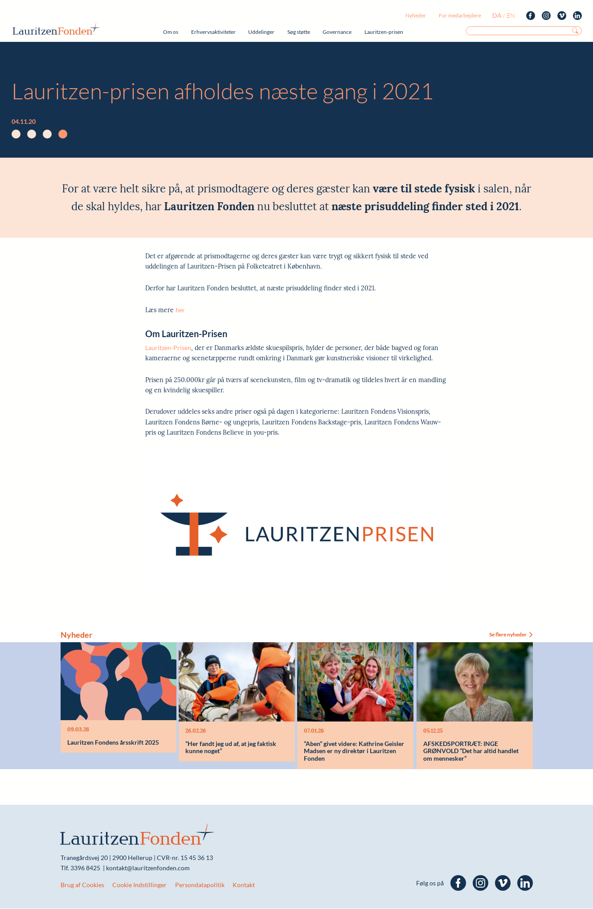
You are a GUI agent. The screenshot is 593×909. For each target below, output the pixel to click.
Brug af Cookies (82, 885)
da (497, 15)
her (180, 310)
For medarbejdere (460, 15)
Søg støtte (298, 32)
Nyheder (415, 15)
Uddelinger (261, 32)
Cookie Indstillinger (139, 885)
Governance (337, 32)
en (511, 15)
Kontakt (244, 885)
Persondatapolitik (200, 885)
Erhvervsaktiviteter (213, 32)
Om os (170, 32)
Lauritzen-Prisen (168, 347)
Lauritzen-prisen (383, 32)
